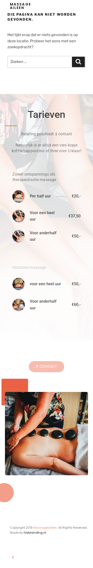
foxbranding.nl (35, 532)
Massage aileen (20, 6)
